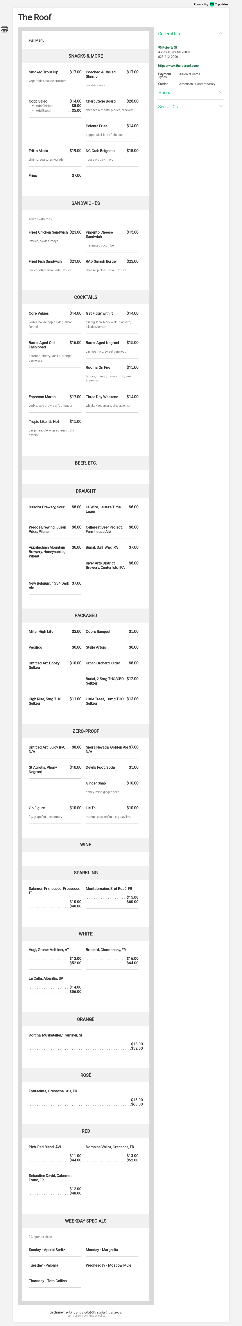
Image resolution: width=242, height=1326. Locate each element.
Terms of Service (76, 1315)
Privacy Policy (97, 1315)
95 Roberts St (167, 47)
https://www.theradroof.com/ (178, 65)
